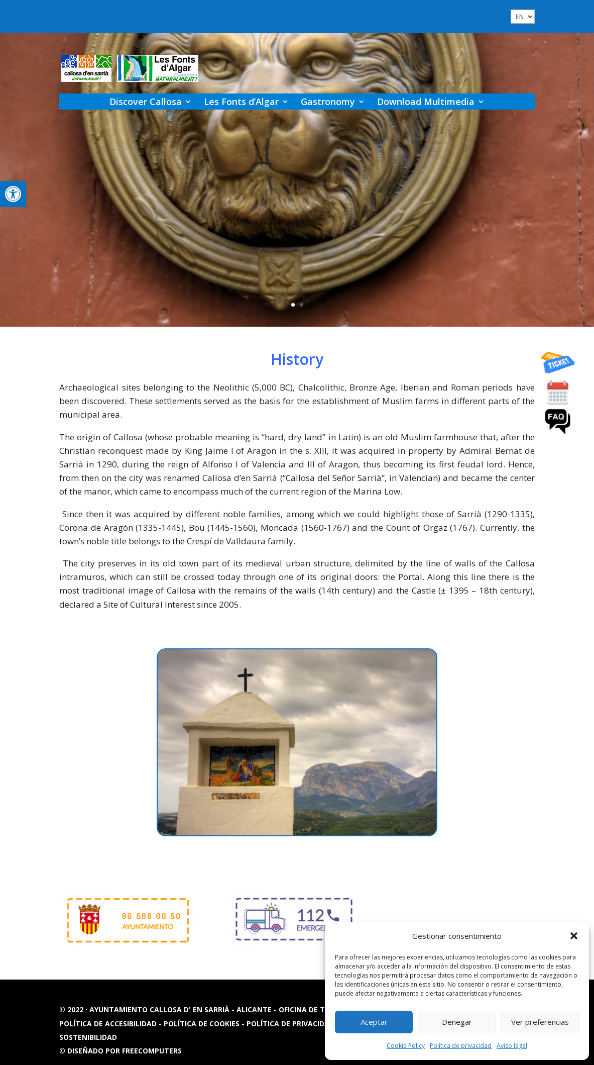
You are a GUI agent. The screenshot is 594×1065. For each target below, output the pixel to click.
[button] (574, 936)
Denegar (457, 1022)
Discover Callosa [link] (145, 102)
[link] (13, 194)
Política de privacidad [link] (461, 1045)
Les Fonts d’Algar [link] (241, 102)
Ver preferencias (540, 1022)
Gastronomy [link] (328, 102)
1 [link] (293, 305)
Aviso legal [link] (512, 1045)
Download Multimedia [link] (425, 102)
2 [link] (301, 305)
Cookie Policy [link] (406, 1045)
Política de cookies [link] (203, 1023)
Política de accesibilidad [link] (109, 1023)
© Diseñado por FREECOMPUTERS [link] (120, 1050)
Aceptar (374, 1022)
